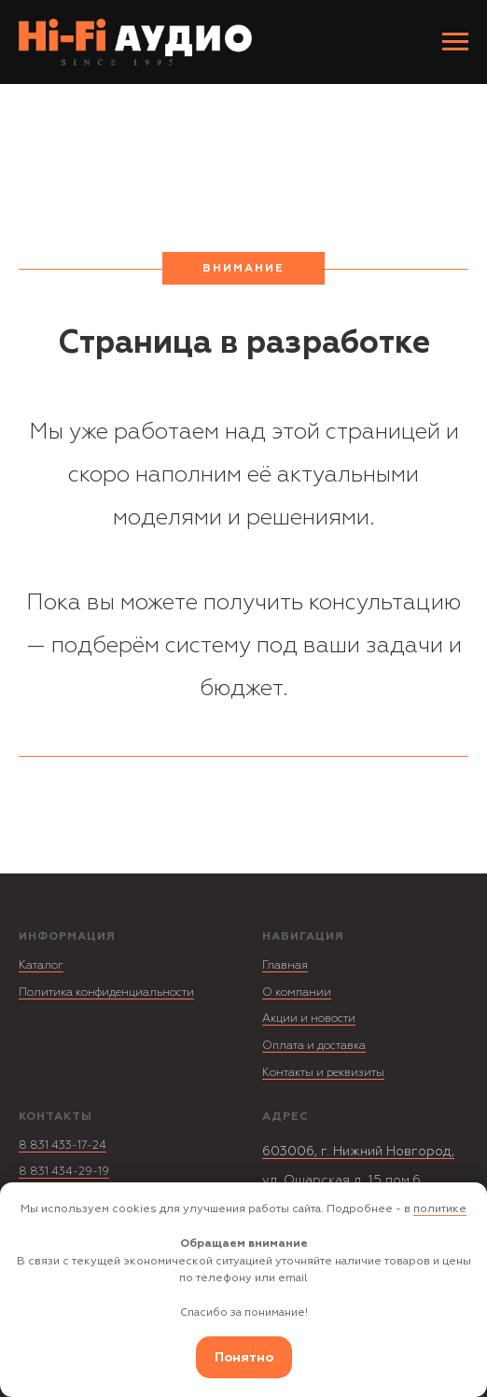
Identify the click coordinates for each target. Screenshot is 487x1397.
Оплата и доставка (314, 1046)
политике (439, 1209)
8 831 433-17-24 (62, 1146)
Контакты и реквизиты (323, 1073)
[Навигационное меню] (455, 42)
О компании (296, 992)
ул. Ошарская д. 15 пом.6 (341, 1180)
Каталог (41, 965)
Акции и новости (308, 1019)
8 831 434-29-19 (64, 1172)
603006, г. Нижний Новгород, (358, 1151)
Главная (285, 965)
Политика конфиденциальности (106, 992)
